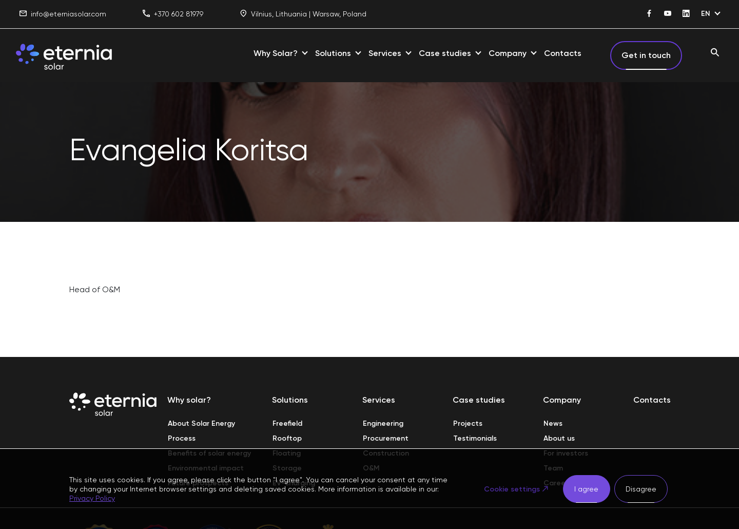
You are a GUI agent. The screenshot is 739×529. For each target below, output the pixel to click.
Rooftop (287, 438)
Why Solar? (276, 53)
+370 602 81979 (173, 14)
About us (559, 438)
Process (182, 438)
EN (705, 13)
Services (384, 53)
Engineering (383, 423)
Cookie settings (512, 489)
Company (508, 53)
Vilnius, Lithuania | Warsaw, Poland (303, 14)
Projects (467, 423)
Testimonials (475, 438)
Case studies (445, 53)
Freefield (287, 423)
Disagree (641, 489)
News (552, 423)
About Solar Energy (201, 423)
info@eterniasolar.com (63, 14)
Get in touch (646, 55)
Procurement (386, 438)
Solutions (333, 53)
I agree (586, 489)
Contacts (562, 53)
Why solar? (189, 400)
